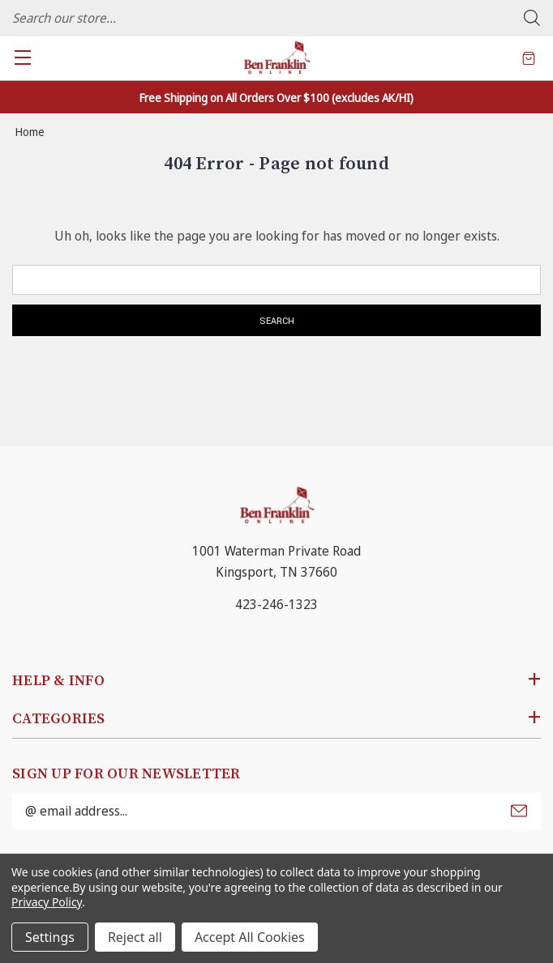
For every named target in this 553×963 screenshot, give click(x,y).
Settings (50, 937)
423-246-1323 (276, 604)
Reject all (135, 937)
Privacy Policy (46, 902)
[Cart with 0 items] (528, 57)
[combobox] (276, 18)
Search (532, 18)
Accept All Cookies (250, 937)
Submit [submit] (519, 811)
